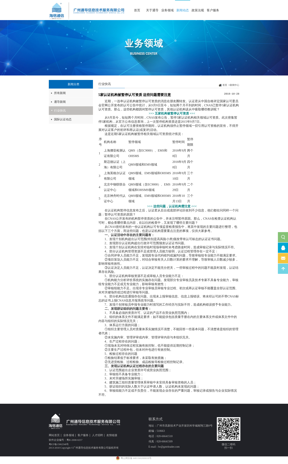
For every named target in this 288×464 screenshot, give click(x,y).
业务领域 (167, 10)
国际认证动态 (63, 119)
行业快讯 (60, 110)
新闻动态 (182, 10)
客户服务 (213, 10)
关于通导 (152, 10)
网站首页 (55, 435)
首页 (137, 10)
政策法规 (198, 10)
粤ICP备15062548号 (59, 444)
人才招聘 (98, 435)
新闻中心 (234, 85)
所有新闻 (60, 93)
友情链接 (111, 435)
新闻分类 (73, 84)
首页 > (226, 85)
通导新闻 (60, 101)
